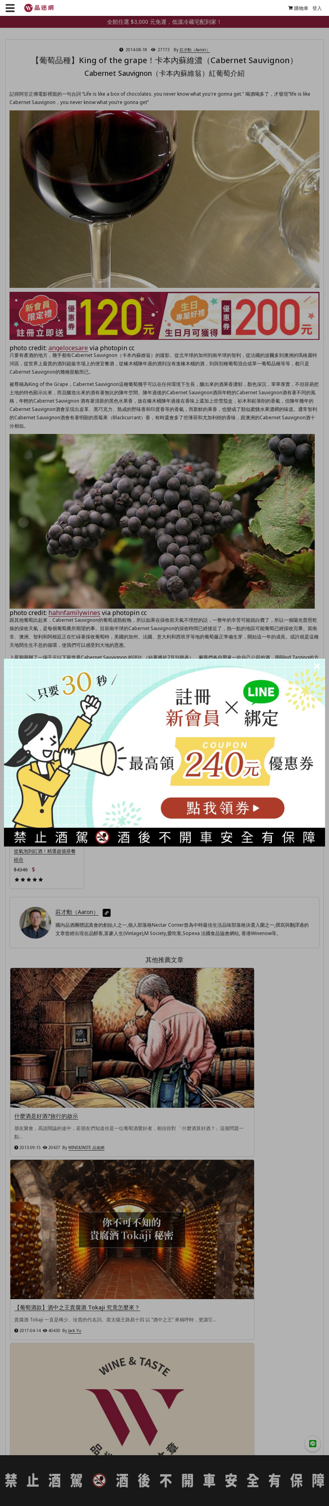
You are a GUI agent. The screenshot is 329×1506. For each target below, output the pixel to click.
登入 (314, 8)
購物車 (295, 8)
